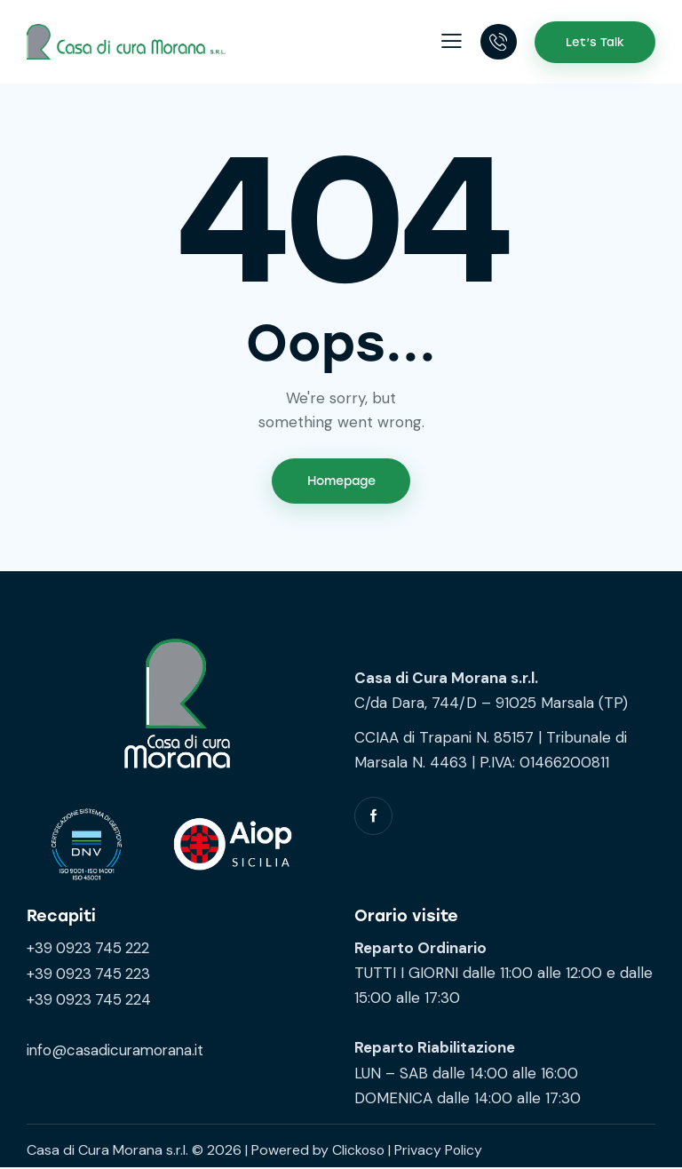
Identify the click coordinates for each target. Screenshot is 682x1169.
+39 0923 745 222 (90, 948)
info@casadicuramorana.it (117, 1049)
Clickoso (359, 1151)
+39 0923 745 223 (90, 973)
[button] (450, 41)
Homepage (341, 481)
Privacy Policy (440, 1151)
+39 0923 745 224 (91, 999)
